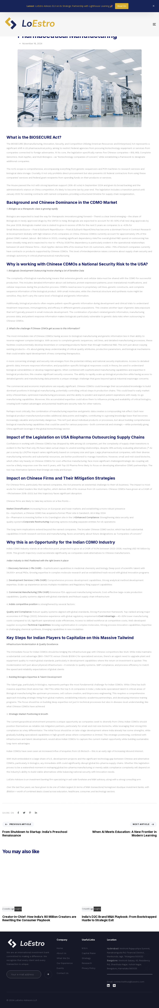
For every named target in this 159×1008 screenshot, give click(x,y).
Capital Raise (89, 953)
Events (60, 968)
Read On (121, 6)
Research (87, 963)
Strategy (86, 958)
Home (60, 948)
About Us (61, 953)
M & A (85, 948)
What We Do (63, 958)
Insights (18, 909)
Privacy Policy (88, 968)
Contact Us (62, 973)
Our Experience (65, 963)
